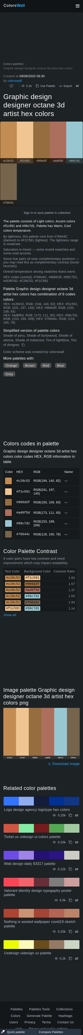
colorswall (15, 80)
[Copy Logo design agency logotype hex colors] (70, 815)
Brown (30, 365)
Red (46, 365)
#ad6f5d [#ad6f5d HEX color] (8, 510)
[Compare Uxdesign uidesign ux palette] (76, 959)
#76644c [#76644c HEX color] (8, 532)
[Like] (11, 86)
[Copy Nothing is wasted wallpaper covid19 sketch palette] (70, 932)
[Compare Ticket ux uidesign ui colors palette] (76, 842)
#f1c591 (23, 491)
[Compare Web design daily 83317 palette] (76, 869)
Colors (14, 5)
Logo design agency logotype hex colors (37, 810)
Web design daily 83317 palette (30, 864)
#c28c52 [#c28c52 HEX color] (8, 479)
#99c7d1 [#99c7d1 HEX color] (8, 521)
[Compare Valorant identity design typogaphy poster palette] (76, 900)
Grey (9, 374)
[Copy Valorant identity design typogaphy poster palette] (70, 900)
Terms (46, 1022)
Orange (11, 365)
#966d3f (23, 502)
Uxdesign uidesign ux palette (27, 953)
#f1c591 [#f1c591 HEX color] (8, 489)
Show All (10, 615)
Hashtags (65, 1016)
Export (65, 86)
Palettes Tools (39, 1009)
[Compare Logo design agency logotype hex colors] (76, 815)
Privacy (30, 1022)
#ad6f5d (23, 512)
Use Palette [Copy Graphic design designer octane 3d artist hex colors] (45, 86)
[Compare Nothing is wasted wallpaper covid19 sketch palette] (76, 932)
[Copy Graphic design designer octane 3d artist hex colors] (23, 345)
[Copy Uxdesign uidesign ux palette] (70, 959)
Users (14, 1022)
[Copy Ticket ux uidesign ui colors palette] (70, 842)
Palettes (17, 1009)
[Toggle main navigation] (77, 6)
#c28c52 (23, 480)
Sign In (28, 212)
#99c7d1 (23, 523)
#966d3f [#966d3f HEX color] (8, 500)
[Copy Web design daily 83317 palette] (70, 869)
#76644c (23, 534)
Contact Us (65, 1022)
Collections (64, 1009)
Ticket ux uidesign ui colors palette (32, 837)
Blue (60, 365)
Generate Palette (39, 1016)
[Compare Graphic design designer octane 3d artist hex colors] (77, 86)
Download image (64, 764)
